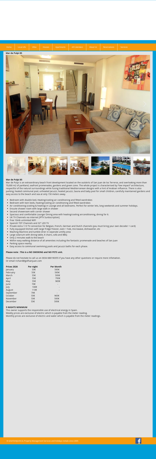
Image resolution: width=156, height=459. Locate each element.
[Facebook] (138, 441)
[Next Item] (145, 104)
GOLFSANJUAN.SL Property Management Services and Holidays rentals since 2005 (43, 441)
